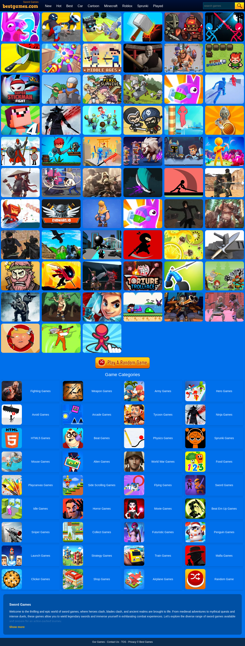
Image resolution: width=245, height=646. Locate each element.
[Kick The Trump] (20, 325)
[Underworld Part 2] (224, 293)
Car (80, 6)
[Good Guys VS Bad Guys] (20, 231)
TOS (123, 642)
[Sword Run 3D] (102, 138)
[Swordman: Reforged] (61, 138)
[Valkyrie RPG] (102, 169)
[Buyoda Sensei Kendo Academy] (142, 45)
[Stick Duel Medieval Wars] (224, 13)
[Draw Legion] (183, 45)
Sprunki (142, 6)
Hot (58, 6)
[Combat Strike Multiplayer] (224, 169)
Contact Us (113, 642)
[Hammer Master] (142, 13)
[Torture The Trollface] (142, 262)
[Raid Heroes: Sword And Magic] (142, 107)
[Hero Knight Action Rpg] (142, 293)
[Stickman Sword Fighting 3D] (102, 231)
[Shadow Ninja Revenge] (61, 107)
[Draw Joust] (183, 262)
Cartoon (93, 6)
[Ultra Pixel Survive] (102, 76)
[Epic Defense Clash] (61, 76)
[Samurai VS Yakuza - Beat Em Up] (20, 169)
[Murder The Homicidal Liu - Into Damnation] (183, 200)
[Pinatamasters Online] (142, 200)
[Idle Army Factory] (224, 107)
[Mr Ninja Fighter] (142, 231)
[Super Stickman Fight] (20, 76)
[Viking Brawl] (102, 200)
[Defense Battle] (224, 262)
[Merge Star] (20, 262)
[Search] (218, 5)
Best (69, 6)
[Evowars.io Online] (61, 200)
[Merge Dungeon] (183, 13)
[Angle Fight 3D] (224, 76)
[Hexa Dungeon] (183, 138)
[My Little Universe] (224, 138)
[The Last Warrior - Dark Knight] (224, 200)
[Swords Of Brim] (102, 293)
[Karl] (142, 169)
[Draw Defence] (102, 325)
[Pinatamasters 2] (20, 13)
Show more (17, 627)
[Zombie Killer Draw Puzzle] (102, 107)
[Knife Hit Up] (183, 231)
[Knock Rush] (61, 45)
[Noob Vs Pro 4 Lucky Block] (20, 107)
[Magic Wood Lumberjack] (61, 293)
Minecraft (111, 6)
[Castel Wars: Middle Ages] (102, 45)
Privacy (132, 642)
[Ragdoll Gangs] (61, 13)
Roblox (127, 6)
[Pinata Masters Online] (183, 76)
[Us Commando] (20, 293)
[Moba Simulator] (183, 293)
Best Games (146, 642)
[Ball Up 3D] (183, 107)
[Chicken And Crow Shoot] (61, 231)
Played (158, 6)
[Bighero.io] (20, 200)
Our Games (98, 642)
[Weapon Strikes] (20, 45)
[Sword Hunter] (61, 169)
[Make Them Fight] (183, 169)
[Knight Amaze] (102, 13)
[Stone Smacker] (224, 45)
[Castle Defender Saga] (142, 76)
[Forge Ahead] (224, 231)
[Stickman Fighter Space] (61, 262)
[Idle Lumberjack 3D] (61, 325)
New (48, 6)
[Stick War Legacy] (20, 138)
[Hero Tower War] (142, 138)
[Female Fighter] (102, 262)
